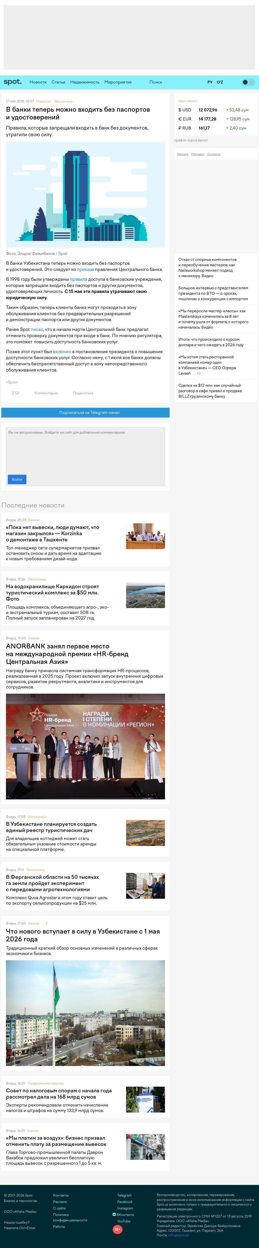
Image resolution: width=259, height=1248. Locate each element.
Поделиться (80, 393)
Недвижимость (84, 82)
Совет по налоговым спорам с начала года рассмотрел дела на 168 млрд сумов (59, 1093)
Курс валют (187, 101)
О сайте (59, 1208)
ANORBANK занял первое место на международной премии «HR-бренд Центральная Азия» (67, 653)
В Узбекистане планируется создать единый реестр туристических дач (51, 827)
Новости (38, 82)
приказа (85, 269)
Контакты (213, 154)
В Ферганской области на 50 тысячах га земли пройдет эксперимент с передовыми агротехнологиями (52, 883)
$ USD (184, 110)
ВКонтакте (123, 1215)
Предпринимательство (46, 1083)
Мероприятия (118, 82)
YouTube (121, 1221)
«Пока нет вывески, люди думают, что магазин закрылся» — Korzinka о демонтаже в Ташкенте (52, 533)
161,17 (204, 128)
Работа (59, 1227)
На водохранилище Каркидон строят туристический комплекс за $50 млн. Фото (52, 592)
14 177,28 (207, 119)
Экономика (37, 579)
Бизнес (34, 520)
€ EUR (184, 119)
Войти (17, 479)
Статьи (58, 82)
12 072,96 (208, 110)
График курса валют (192, 140)
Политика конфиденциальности (70, 1217)
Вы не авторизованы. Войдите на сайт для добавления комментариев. (85, 450)
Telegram (122, 1195)
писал (37, 329)
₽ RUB (184, 128)
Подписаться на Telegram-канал (86, 412)
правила (78, 279)
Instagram (123, 1208)
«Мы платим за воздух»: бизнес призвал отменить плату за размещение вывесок (56, 1141)
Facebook (123, 1202)
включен (62, 351)
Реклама (182, 154)
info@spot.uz (178, 1235)
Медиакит (197, 154)
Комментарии (43, 393)
